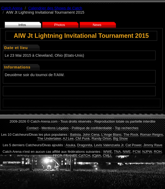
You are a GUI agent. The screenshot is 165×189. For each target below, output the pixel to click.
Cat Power (133, 145)
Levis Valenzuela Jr (109, 145)
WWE (107, 152)
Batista (75, 134)
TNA (117, 152)
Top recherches (126, 128)
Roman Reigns (151, 134)
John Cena (91, 134)
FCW (136, 152)
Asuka (70, 145)
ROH (157, 152)
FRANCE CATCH (76, 156)
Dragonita (84, 145)
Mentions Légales (55, 128)
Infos (22, 25)
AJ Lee (68, 138)
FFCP (57, 156)
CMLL (107, 156)
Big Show (120, 138)
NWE (127, 152)
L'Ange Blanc (111, 134)
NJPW (147, 152)
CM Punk (82, 138)
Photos (59, 25)
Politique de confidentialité (92, 128)
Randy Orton (101, 138)
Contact (32, 128)
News (97, 25)
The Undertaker (49, 138)
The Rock (130, 134)
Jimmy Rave (152, 145)
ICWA (96, 156)
